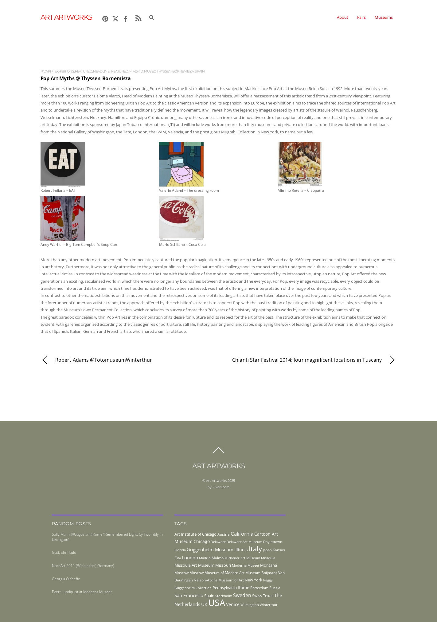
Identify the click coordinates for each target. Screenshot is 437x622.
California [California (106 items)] (242, 533)
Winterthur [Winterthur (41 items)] (269, 604)
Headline (101, 71)
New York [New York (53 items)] (253, 580)
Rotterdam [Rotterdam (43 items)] (259, 587)
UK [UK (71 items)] (204, 604)
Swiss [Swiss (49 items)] (257, 595)
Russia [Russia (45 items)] (274, 587)
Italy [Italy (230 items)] (255, 548)
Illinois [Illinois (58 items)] (241, 550)
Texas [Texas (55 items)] (268, 595)
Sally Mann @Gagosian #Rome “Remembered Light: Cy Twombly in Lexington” (107, 537)
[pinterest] (105, 17)
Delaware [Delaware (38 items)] (218, 541)
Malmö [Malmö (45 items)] (218, 558)
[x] (115, 17)
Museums (384, 17)
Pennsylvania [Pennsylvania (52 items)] (225, 587)
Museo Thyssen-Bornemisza (169, 71)
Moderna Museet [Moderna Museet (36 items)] (245, 565)
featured (119, 71)
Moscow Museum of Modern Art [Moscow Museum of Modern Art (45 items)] (216, 572)
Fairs (361, 17)
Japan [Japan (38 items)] (267, 550)
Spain (200, 71)
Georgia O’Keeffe (66, 578)
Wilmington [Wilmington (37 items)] (249, 604)
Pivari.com (221, 487)
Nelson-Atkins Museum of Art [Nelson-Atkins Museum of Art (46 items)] (219, 580)
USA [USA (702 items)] (216, 602)
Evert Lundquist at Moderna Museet (82, 591)
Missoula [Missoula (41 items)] (268, 558)
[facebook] (125, 17)
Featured (83, 71)
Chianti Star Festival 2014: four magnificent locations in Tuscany (314, 360)
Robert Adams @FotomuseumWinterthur (96, 360)
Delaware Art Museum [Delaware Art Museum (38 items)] (244, 541)
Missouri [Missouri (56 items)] (223, 565)
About (342, 17)
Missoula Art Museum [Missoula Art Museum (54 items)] (194, 565)
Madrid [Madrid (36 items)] (205, 558)
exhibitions (64, 71)
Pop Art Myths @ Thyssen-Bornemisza (86, 78)
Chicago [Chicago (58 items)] (201, 541)
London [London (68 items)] (190, 557)
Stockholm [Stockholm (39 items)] (223, 595)
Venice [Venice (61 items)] (233, 604)
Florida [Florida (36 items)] (180, 550)
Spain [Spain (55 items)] (209, 595)
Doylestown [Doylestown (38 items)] (272, 541)
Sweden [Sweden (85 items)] (242, 595)
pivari (46, 71)
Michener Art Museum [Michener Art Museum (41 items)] (242, 558)
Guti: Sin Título (64, 552)
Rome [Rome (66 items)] (243, 587)
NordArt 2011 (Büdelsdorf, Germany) (83, 565)
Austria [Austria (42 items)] (223, 534)
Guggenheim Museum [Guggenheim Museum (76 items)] (210, 549)
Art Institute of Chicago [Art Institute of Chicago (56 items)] (195, 534)
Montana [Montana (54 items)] (268, 565)
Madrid (136, 71)
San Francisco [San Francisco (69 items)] (188, 595)
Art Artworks (216, 480)
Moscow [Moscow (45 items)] (181, 572)
